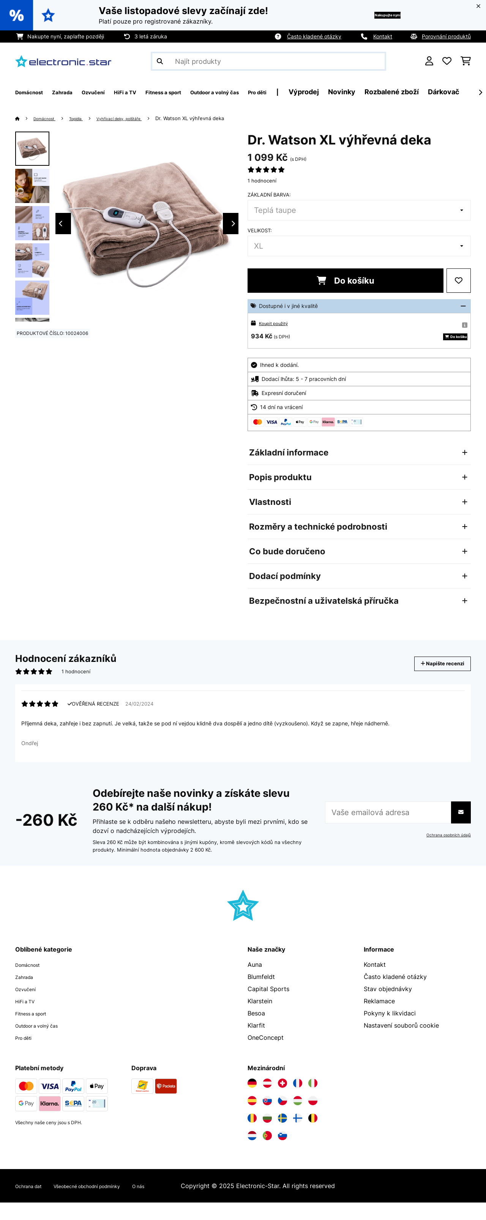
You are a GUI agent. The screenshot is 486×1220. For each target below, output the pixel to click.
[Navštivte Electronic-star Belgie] (312, 1135)
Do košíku (345, 281)
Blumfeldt (261, 994)
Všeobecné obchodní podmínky (108, 1203)
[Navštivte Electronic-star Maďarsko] (297, 1118)
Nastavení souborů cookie (401, 1043)
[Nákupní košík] (466, 61)
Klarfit (256, 1043)
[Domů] (25, 118)
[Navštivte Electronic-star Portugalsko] (267, 1153)
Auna (255, 982)
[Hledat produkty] (268, 61)
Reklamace (379, 1018)
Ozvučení (28, 1006)
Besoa (256, 1030)
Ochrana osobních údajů (445, 852)
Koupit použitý (277, 323)
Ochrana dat (32, 1203)
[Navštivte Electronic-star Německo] (252, 1100)
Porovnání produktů (446, 36)
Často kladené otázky (314, 36)
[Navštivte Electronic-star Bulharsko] (267, 1135)
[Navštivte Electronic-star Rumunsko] (252, 1135)
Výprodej (374, 92)
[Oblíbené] (446, 61)
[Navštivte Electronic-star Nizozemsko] (252, 1153)
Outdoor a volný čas (44, 1043)
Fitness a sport (36, 1030)
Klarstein (260, 1018)
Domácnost (49, 118)
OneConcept (266, 1055)
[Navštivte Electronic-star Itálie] (312, 1100)
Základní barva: (269, 195)
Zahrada (27, 994)
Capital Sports (268, 1006)
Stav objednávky (388, 1006)
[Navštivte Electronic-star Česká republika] (282, 1118)
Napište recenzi (434, 675)
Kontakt (382, 36)
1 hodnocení (262, 181)
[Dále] (480, 92)
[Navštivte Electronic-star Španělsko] (252, 1118)
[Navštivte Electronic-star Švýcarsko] (282, 1100)
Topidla (85, 118)
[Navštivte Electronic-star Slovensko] (267, 1118)
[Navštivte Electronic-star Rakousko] (267, 1100)
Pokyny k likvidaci (390, 1030)
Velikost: (260, 230)
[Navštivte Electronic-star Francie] (297, 1100)
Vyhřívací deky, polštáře (137, 118)
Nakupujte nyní (374, 15)
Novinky (412, 92)
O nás (174, 1203)
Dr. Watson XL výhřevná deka (214, 118)
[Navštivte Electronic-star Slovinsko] (282, 1153)
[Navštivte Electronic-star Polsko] (312, 1118)
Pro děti (26, 1055)
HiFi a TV (28, 1018)
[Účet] (429, 61)
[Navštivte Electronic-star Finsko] (297, 1135)
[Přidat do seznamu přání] (459, 280)
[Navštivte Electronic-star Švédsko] (282, 1135)
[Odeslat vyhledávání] (160, 61)
